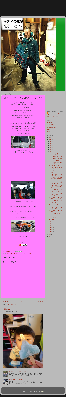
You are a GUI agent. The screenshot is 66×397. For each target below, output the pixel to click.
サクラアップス (50, 124)
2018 (49, 139)
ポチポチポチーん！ (54, 165)
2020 (49, 236)
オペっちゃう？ (53, 217)
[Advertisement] (7, 8)
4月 (51, 147)
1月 (51, 141)
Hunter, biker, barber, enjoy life (55, 113)
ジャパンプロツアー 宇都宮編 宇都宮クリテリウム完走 (55, 194)
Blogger (42, 391)
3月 (51, 145)
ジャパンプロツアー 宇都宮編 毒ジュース (55, 201)
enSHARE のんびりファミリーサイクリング (56, 154)
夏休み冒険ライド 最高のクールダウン (18, 371)
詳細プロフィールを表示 (53, 116)
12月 (51, 231)
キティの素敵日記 (16, 21)
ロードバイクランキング (8, 249)
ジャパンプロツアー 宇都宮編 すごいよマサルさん (55, 179)
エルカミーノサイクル (52, 126)
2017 (49, 137)
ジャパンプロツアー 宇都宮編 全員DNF (55, 208)
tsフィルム (49, 129)
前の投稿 (40, 301)
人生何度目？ (6, 309)
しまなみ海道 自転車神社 (55, 156)
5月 (51, 149)
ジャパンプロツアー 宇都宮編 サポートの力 (55, 190)
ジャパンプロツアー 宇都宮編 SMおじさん (55, 211)
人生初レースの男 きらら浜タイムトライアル (55, 168)
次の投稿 (6, 301)
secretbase (49, 131)
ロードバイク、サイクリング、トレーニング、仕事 (19, 253)
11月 (51, 229)
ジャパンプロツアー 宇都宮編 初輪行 (55, 175)
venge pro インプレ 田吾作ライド (17, 379)
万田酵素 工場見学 (54, 160)
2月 (51, 143)
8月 (51, 223)
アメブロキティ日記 (51, 127)
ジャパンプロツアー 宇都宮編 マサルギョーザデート (55, 186)
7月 (51, 221)
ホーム (23, 301)
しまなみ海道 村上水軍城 (55, 158)
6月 (51, 151)
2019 (49, 234)
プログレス (49, 122)
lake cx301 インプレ (54, 219)
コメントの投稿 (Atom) (10, 304)
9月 (51, 225)
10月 (51, 227)
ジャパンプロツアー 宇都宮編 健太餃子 (55, 182)
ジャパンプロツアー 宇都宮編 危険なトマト (55, 198)
